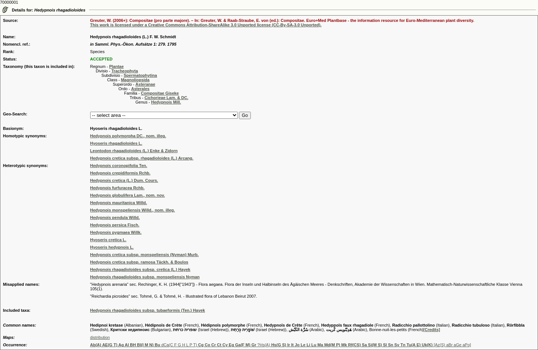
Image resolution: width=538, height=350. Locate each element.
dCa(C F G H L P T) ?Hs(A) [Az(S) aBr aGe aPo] (280, 345)
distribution (100, 337)
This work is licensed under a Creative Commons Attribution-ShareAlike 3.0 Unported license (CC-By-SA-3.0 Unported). (206, 25)
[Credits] (431, 329)
